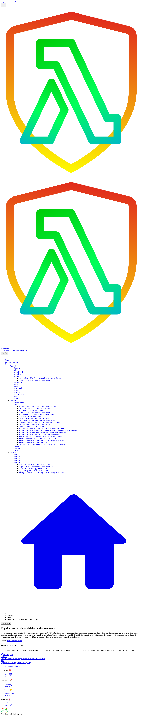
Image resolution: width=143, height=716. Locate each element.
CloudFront (18, 374)
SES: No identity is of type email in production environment (40, 436)
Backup (17, 392)
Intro (7, 360)
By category (14, 400)
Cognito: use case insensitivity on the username (36, 380)
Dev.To (8, 705)
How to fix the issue (12, 666)
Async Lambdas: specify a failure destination (35, 408)
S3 (15, 370)
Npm (8, 676)
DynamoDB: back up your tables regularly (34, 418)
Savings (17, 448)
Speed (16, 446)
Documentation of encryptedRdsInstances (34, 468)
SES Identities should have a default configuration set (38, 406)
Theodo (8, 684)
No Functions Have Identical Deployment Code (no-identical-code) (43, 432)
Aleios (8, 686)
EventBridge (18, 388)
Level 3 (17, 458)
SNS (16, 384)
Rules (7, 364)
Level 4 (17, 460)
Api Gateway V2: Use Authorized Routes (33, 470)
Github (8, 674)
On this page (6, 623)
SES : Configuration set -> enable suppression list (36, 414)
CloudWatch (18, 372)
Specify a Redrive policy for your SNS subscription (37, 438)
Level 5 (17, 462)
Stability (17, 404)
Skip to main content (8, 2)
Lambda (17, 368)
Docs (11, 351)
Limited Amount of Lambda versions (32, 426)
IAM (16, 398)
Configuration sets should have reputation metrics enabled (39, 422)
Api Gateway (19, 394)
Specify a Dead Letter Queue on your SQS (34, 442)
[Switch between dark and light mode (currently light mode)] (4, 353)
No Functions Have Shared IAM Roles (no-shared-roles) (39, 434)
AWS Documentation (14, 641)
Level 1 (17, 454)
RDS (16, 390)
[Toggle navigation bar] (3, 5)
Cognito (17, 376)
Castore (8, 696)
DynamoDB (18, 382)
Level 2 (17, 456)
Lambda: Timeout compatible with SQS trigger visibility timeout (42, 444)
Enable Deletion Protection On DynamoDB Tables (37, 420)
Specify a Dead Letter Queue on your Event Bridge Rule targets (41, 440)
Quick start (5, 351)
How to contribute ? (20, 351)
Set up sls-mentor (11, 362)
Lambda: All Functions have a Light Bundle (34, 424)
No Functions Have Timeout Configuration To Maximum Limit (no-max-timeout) (48, 430)
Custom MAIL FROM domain (30, 416)
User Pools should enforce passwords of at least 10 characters (41, 378)
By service (13, 366)
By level (13, 452)
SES (15, 396)
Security (17, 450)
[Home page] (73, 611)
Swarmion (9, 694)
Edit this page (7, 655)
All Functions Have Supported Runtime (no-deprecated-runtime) (42, 428)
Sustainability (19, 402)
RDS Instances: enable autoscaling (31, 410)
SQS (16, 386)
